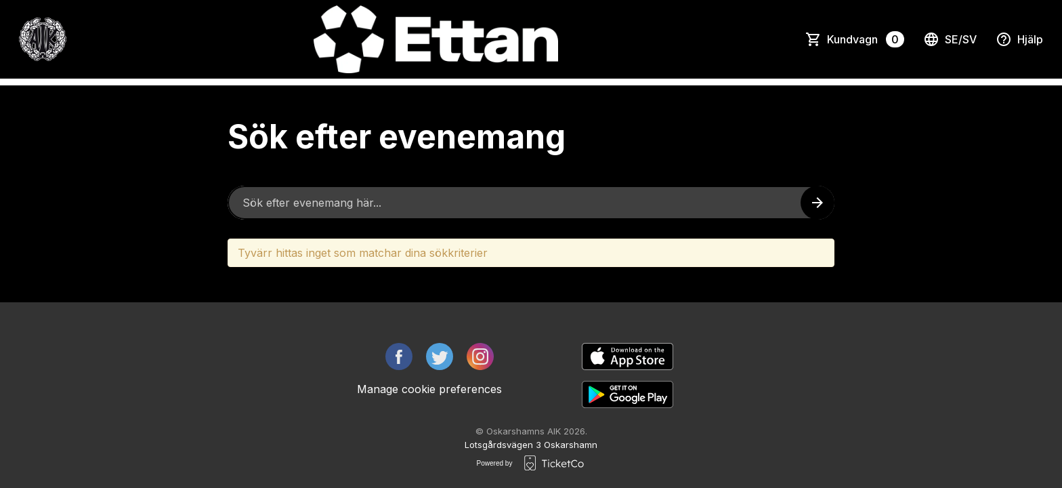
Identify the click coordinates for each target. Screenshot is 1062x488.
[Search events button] (817, 203)
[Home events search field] (531, 203)
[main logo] (42, 39)
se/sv (950, 39)
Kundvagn (865, 39)
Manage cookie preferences (429, 389)
